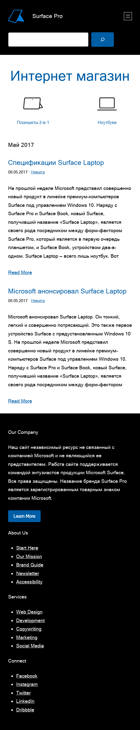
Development (30, 620)
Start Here (27, 548)
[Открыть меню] (128, 16)
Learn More (24, 516)
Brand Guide (29, 565)
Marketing (26, 637)
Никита (38, 172)
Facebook (26, 676)
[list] (70, 111)
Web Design (29, 612)
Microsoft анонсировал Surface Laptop (67, 291)
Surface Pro (47, 16)
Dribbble (25, 710)
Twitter (23, 693)
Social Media (30, 646)
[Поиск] (102, 39)
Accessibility (29, 581)
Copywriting (28, 629)
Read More (20, 272)
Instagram (27, 684)
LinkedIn (25, 701)
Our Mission (29, 556)
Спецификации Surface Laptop (56, 162)
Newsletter (27, 573)
